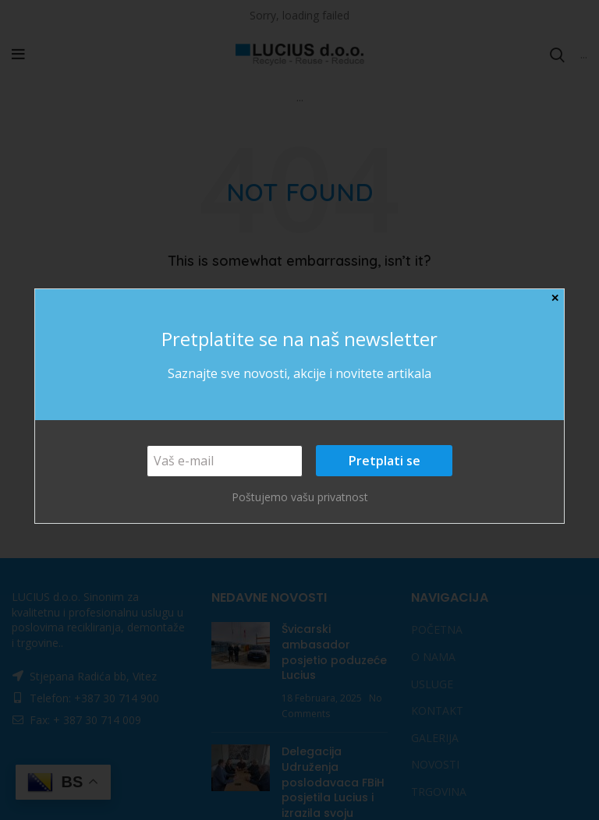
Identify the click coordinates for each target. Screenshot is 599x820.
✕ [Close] (555, 298)
